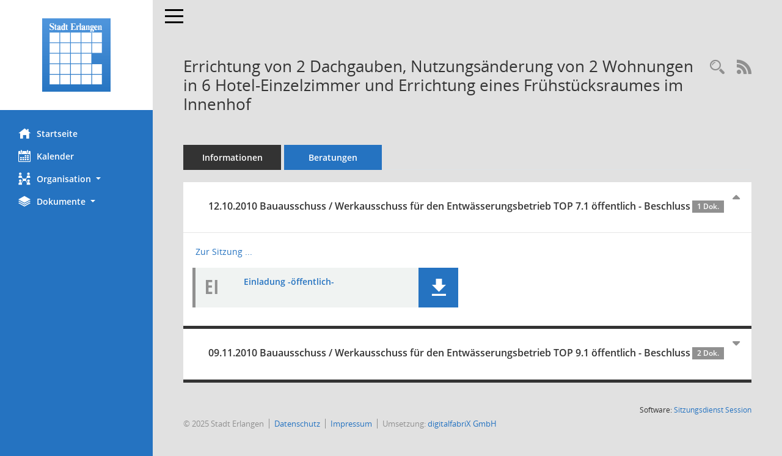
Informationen (232, 157)
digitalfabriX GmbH (462, 423)
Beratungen (333, 157)
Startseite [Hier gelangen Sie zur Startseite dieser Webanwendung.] (48, 133)
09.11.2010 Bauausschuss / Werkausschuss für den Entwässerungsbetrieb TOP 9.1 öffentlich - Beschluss (466, 352)
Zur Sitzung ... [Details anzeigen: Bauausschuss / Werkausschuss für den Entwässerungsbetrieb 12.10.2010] (224, 251)
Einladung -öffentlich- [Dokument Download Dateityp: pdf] (289, 281)
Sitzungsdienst (712, 410)
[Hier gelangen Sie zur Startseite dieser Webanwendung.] (76, 55)
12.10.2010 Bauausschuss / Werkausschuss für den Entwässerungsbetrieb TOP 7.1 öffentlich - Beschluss (466, 206)
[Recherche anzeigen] (717, 67)
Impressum (351, 423)
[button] (76, 178)
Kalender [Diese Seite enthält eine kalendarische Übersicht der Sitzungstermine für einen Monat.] (46, 156)
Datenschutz (297, 423)
